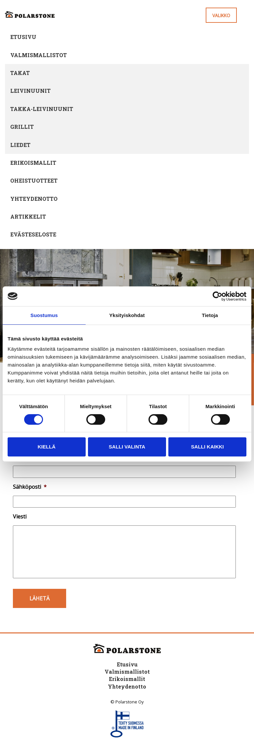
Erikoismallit (33, 162)
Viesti (19, 516)
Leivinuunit (30, 90)
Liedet (20, 144)
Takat (20, 72)
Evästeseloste (33, 234)
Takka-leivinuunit (41, 108)
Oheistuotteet (34, 180)
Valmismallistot (38, 55)
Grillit (22, 126)
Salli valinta (127, 446)
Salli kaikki (207, 446)
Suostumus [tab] (44, 315)
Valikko (221, 15)
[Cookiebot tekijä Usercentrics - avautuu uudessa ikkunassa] (217, 296)
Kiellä (47, 446)
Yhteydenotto (34, 198)
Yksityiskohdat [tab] (127, 315)
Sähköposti (30, 486)
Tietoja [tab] (210, 315)
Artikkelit (28, 216)
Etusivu (23, 36)
